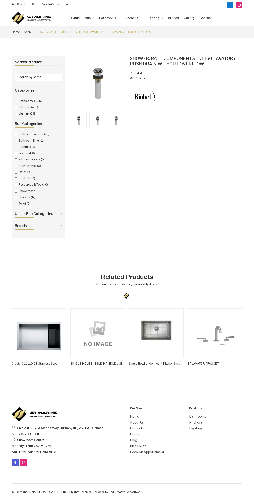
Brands (173, 18)
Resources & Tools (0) (33, 184)
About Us (137, 422)
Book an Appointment (147, 452)
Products (137, 428)
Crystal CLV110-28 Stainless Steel (35, 363)
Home (75, 18)
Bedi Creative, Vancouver (124, 491)
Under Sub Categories (38, 214)
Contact (206, 18)
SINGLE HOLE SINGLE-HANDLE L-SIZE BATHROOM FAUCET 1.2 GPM (97, 363)
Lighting (153, 18)
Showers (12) (27, 197)
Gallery (189, 18)
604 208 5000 (23, 4)
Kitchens (132, 18)
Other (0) (25, 172)
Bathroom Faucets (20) (34, 134)
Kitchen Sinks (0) (30, 165)
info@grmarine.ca (55, 4)
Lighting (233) (27, 113)
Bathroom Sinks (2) (31, 140)
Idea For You (139, 446)
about (89, 18)
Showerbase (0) (29, 191)
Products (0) (27, 178)
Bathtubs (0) (27, 146)
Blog (133, 440)
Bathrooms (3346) (31, 100)
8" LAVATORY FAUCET (203, 363)
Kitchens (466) (28, 107)
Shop (27, 32)
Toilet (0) (24, 203)
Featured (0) (27, 153)
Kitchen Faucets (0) (32, 159)
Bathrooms (108, 18)
